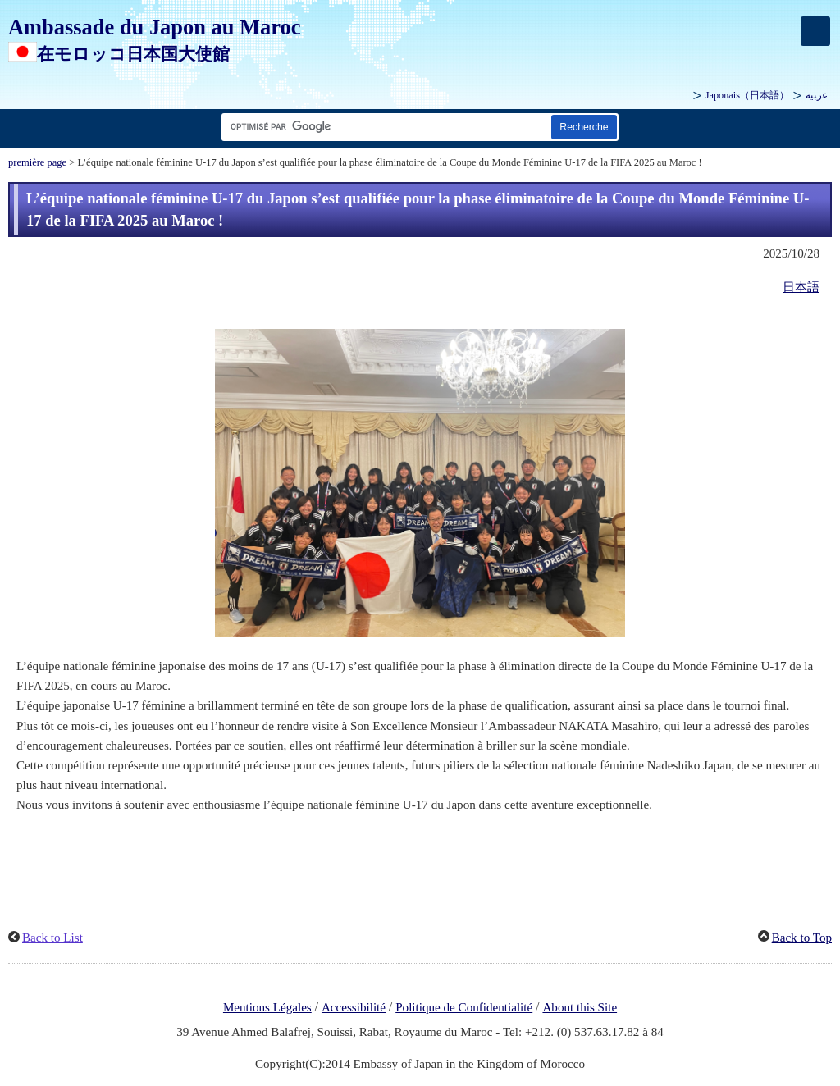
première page (37, 162)
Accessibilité (354, 1007)
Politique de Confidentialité (463, 1007)
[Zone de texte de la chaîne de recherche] (383, 127)
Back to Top (802, 937)
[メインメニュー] (815, 31)
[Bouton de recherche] (584, 127)
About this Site (579, 1007)
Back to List (52, 937)
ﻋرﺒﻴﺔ (817, 95)
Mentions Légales (267, 1007)
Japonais (747, 95)
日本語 (801, 287)
